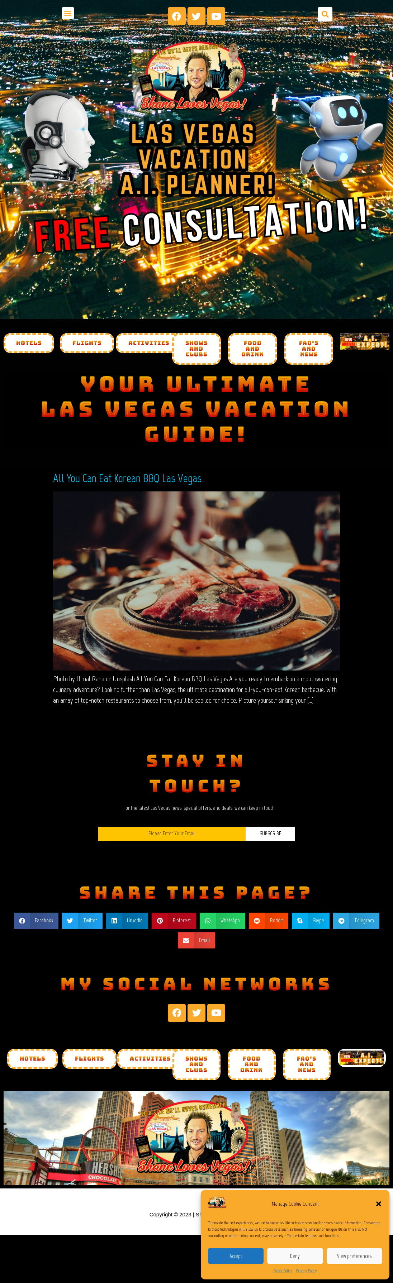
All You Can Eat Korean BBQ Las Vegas (127, 478)
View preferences (354, 1256)
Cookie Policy (282, 1270)
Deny (295, 1256)
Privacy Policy (306, 1270)
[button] (378, 1203)
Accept (235, 1256)
